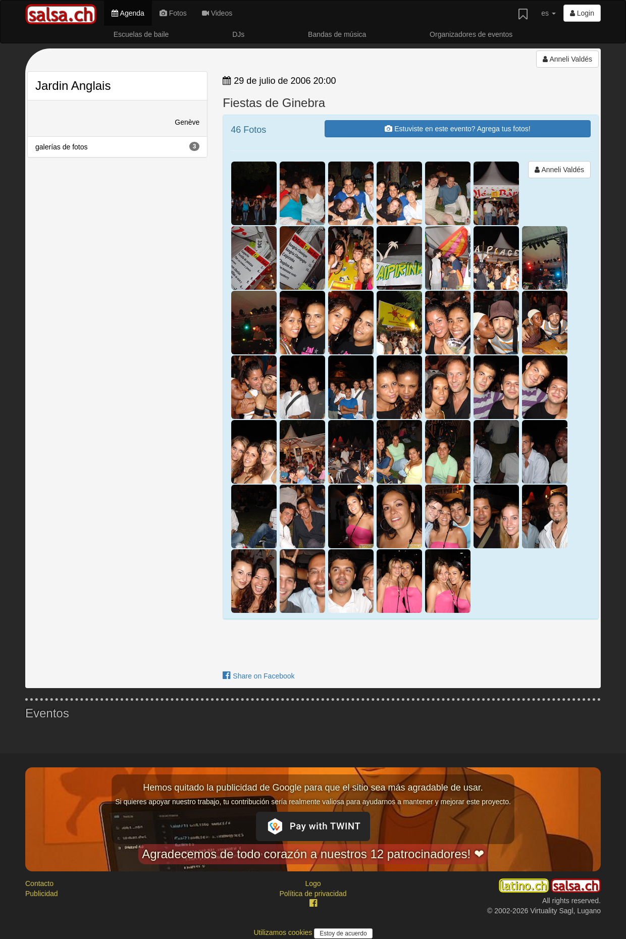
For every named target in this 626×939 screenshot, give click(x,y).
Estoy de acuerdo (343, 933)
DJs (238, 34)
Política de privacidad (312, 894)
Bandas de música (337, 34)
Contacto (39, 883)
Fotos (173, 13)
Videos (217, 13)
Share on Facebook (258, 676)
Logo (313, 883)
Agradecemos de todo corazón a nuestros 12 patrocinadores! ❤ (313, 854)
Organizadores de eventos (471, 34)
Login (582, 13)
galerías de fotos (117, 146)
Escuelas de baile (141, 34)
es (548, 13)
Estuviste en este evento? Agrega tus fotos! (457, 129)
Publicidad (41, 894)
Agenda (128, 13)
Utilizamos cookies (283, 932)
